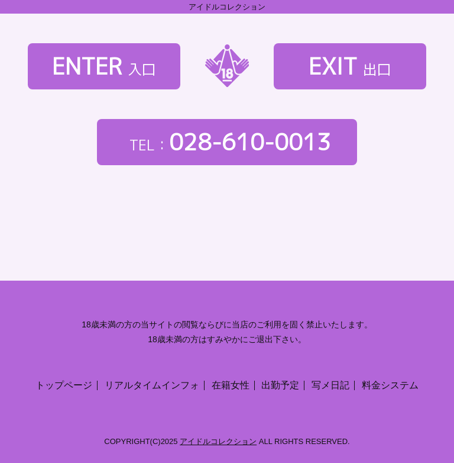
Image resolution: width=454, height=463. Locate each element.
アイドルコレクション (218, 441)
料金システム (390, 385)
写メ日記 (330, 385)
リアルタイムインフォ (152, 385)
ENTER (104, 66)
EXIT (350, 66)
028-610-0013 (227, 141)
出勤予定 (280, 385)
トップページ (63, 385)
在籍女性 (230, 385)
